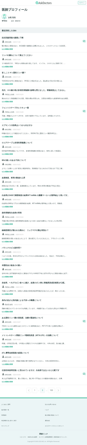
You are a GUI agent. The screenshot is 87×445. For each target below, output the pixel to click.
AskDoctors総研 (32, 437)
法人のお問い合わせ (50, 404)
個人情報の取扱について (52, 415)
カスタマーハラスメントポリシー (54, 426)
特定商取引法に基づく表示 (8, 420)
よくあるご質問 (5, 404)
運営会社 (47, 420)
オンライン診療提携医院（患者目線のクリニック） (53, 437)
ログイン (82, 3)
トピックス (23, 437)
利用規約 (3, 415)
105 (51, 390)
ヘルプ (47, 410)
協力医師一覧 (5, 410)
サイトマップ (5, 426)
